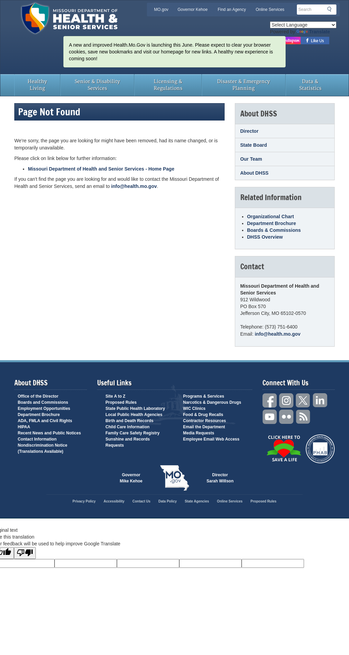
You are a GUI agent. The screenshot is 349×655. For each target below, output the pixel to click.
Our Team (251, 159)
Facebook (269, 400)
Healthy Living (37, 85)
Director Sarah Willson (220, 478)
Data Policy (167, 501)
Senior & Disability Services (97, 85)
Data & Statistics (310, 85)
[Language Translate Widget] (303, 24)
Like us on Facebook (315, 40)
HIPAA (24, 427)
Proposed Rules (121, 402)
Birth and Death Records (130, 420)
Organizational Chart (270, 216)
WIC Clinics (194, 408)
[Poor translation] (25, 553)
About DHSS (254, 173)
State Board (253, 145)
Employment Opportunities (44, 408)
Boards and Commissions (43, 402)
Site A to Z (115, 396)
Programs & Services (203, 396)
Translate (313, 31)
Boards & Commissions (274, 230)
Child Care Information (128, 427)
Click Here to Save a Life (283, 448)
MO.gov (161, 9)
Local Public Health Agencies (134, 414)
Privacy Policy (84, 501)
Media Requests (198, 433)
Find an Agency (232, 9)
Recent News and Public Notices (49, 433)
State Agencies (197, 501)
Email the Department (204, 427)
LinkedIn (320, 400)
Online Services (270, 9)
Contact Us (142, 501)
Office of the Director (38, 396)
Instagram (286, 400)
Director (249, 131)
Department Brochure (271, 223)
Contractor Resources (204, 420)
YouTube (269, 417)
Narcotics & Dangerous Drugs (212, 402)
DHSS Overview (265, 237)
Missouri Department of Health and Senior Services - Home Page (101, 169)
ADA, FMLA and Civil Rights (45, 420)
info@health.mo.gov (134, 186)
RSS (303, 417)
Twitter (303, 400)
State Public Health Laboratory (135, 408)
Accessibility (114, 501)
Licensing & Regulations (168, 85)
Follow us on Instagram (291, 40)
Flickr (286, 417)
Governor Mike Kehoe (131, 478)
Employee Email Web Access (211, 439)
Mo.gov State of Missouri (174, 478)
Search (331, 9)
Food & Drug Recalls (203, 414)
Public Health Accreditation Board (320, 449)
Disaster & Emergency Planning (243, 85)
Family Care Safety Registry (133, 433)
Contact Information (37, 439)
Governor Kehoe (193, 9)
